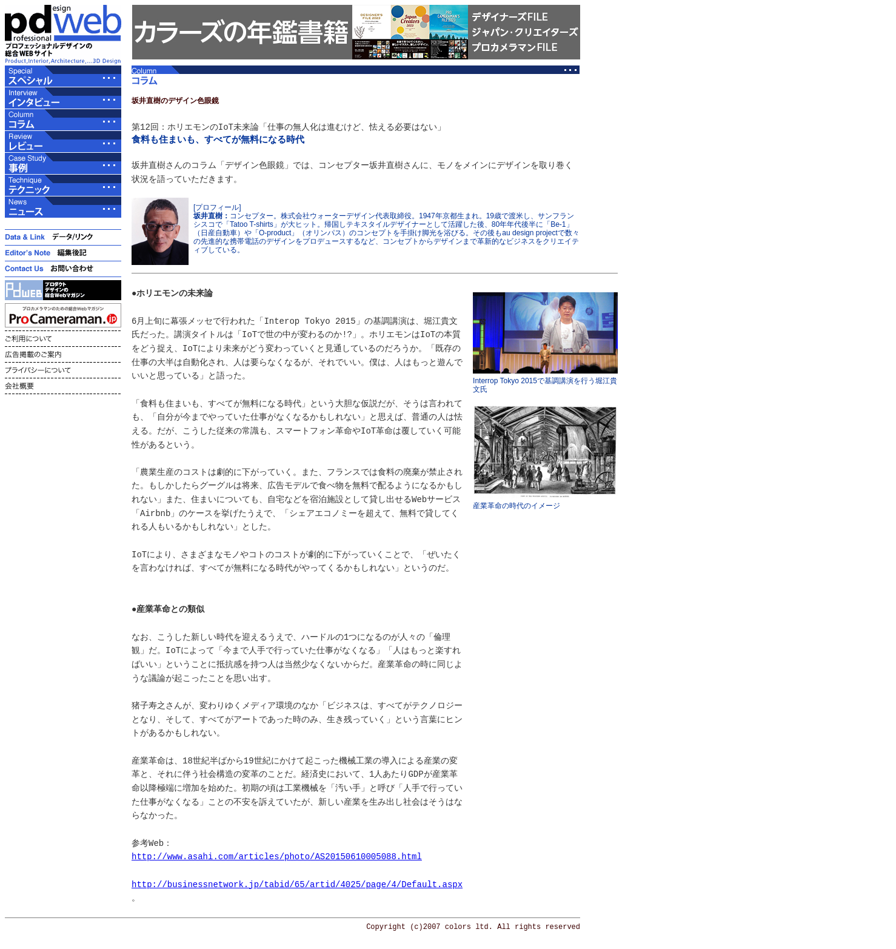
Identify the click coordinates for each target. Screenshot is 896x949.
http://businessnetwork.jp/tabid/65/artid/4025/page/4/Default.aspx (297, 884)
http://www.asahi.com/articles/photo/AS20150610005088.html (277, 856)
